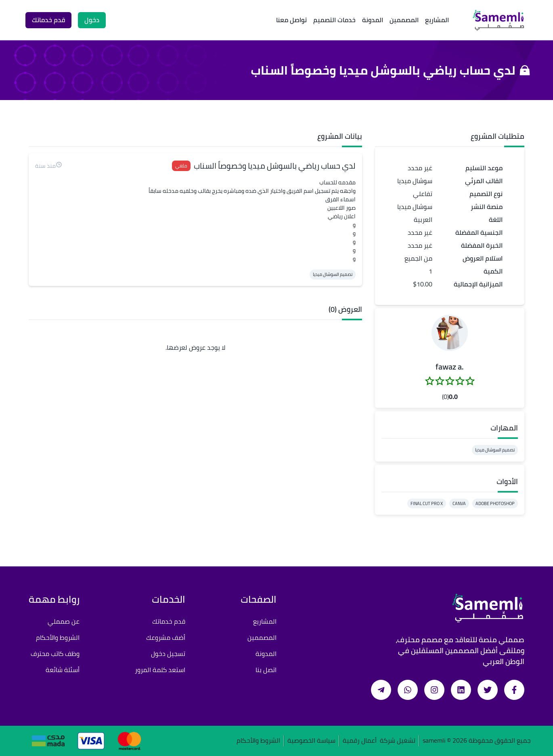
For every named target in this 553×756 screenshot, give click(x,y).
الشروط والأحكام (58, 637)
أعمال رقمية (360, 740)
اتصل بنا (266, 670)
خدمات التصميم (334, 20)
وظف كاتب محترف (55, 653)
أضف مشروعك (165, 637)
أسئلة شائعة (63, 670)
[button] (450, 333)
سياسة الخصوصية (311, 740)
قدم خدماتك (168, 621)
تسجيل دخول (168, 653)
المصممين (404, 20)
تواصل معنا (291, 20)
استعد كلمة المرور (160, 670)
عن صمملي (64, 621)
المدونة (372, 20)
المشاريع (437, 20)
